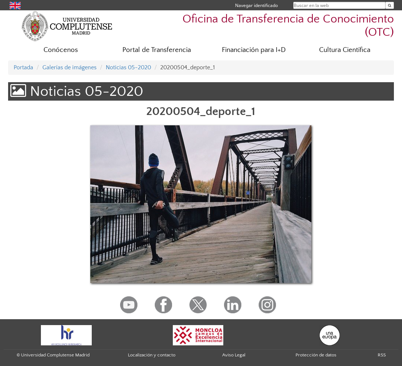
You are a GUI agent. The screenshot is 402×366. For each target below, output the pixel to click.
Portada (23, 67)
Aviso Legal (233, 355)
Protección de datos (316, 355)
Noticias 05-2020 (128, 67)
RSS (382, 355)
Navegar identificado (256, 5)
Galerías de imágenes (69, 67)
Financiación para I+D (254, 50)
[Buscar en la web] (389, 5)
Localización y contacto (151, 355)
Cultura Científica (344, 50)
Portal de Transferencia (156, 50)
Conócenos (60, 50)
